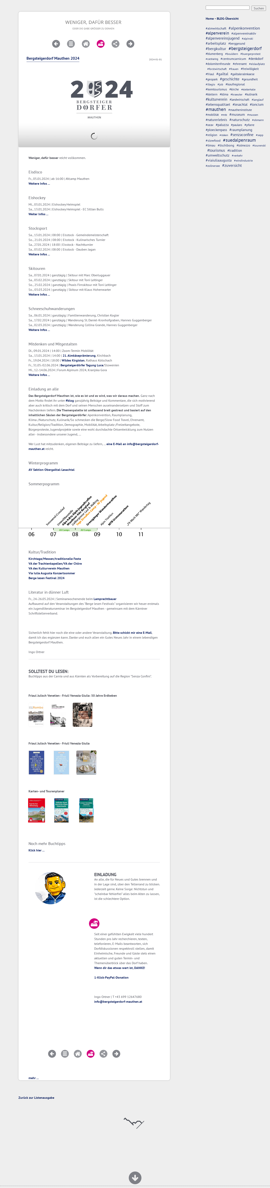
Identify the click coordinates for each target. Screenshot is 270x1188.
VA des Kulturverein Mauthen (49, 568)
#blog (70, 400)
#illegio (210, 84)
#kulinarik (251, 94)
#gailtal (222, 73)
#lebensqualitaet (218, 104)
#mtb (224, 115)
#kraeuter (236, 94)
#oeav (209, 125)
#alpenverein (217, 33)
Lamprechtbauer (105, 599)
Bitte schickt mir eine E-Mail (132, 633)
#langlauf (257, 99)
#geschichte (229, 79)
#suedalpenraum (239, 140)
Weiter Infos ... (38, 214)
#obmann (258, 120)
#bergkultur (216, 48)
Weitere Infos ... (39, 183)
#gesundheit (250, 79)
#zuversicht (232, 165)
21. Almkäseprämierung (79, 355)
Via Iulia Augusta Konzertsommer (52, 573)
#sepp (259, 135)
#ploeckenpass (216, 130)
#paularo (236, 125)
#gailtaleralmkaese (243, 74)
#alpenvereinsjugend (222, 38)
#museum (237, 114)
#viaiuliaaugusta (219, 160)
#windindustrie (243, 160)
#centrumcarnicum (233, 59)
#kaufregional (235, 84)
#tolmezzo (243, 145)
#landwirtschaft (239, 99)
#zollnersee (213, 166)
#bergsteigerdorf (245, 48)
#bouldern (231, 54)
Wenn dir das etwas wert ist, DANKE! (119, 968)
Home (210, 18)
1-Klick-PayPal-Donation (111, 977)
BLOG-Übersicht (228, 18)
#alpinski (247, 38)
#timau (210, 145)
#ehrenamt (240, 64)
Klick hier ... (37, 850)
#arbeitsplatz (216, 43)
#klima (224, 94)
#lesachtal (240, 104)
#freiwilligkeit (250, 69)
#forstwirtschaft (217, 69)
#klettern (211, 94)
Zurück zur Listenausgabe (36, 1098)
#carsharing (212, 59)
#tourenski (259, 145)
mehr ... (34, 1078)
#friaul (210, 74)
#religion (211, 135)
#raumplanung (240, 129)
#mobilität (212, 115)
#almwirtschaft (216, 28)
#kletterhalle (248, 89)
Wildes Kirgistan (73, 360)
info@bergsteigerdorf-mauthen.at (118, 1002)
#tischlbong (226, 145)
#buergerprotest (250, 54)
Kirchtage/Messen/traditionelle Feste (55, 559)
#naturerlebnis (216, 120)
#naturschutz (239, 119)
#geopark (212, 79)
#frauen (233, 69)
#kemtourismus (216, 89)
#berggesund (236, 43)
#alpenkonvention (244, 28)
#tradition (234, 150)
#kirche (234, 89)
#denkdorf (256, 58)
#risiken (224, 135)
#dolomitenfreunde (218, 64)
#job (220, 84)
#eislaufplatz (257, 64)
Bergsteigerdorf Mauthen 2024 (53, 58)
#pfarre (249, 125)
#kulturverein (216, 99)
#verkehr (237, 155)
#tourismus (216, 150)
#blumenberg (214, 54)
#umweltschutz (217, 155)
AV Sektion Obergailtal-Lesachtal (52, 470)
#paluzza (222, 125)
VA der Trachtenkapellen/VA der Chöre (55, 563)
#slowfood (213, 140)
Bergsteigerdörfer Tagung (78, 365)
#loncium (257, 104)
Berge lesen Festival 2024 (46, 578)
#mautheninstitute (240, 110)
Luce (100, 365)
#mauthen (216, 109)
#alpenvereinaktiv (243, 33)
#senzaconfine (242, 134)
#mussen (252, 115)
